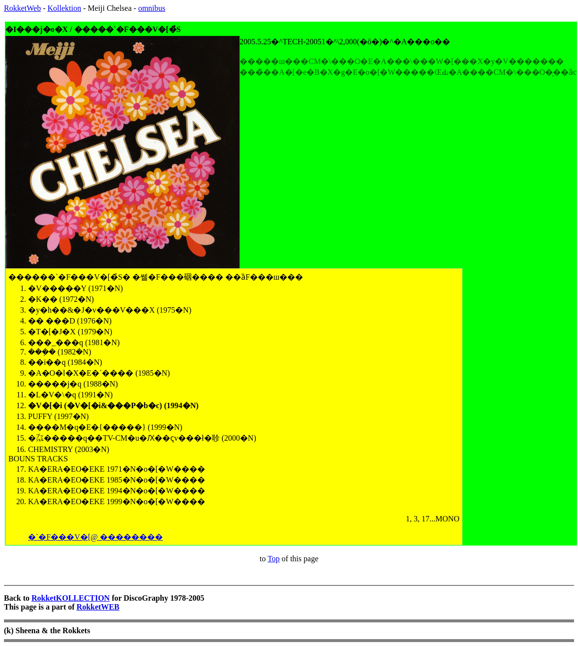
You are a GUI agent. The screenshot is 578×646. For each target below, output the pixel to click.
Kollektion (64, 8)
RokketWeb (22, 8)
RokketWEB (98, 607)
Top (274, 558)
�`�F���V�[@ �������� (95, 537)
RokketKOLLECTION (70, 598)
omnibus (151, 8)
